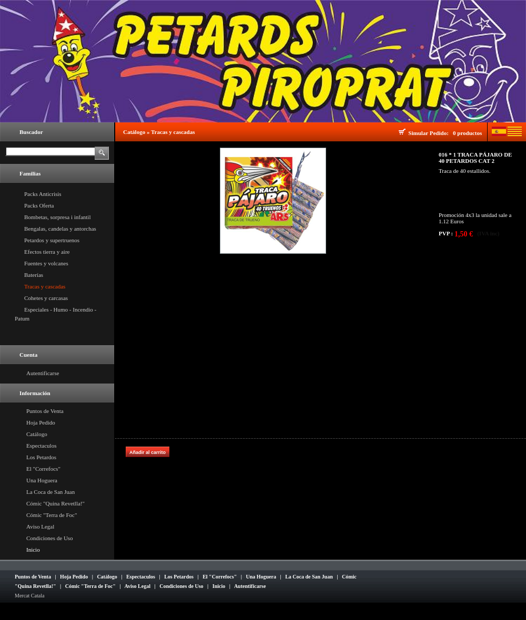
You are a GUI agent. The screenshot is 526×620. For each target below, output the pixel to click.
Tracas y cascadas (44, 286)
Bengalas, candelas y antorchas (60, 228)
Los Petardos (41, 457)
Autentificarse (42, 373)
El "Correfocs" (43, 469)
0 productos (467, 133)
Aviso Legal (40, 526)
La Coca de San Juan (50, 492)
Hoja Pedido (40, 422)
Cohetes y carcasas (46, 298)
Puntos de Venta (45, 411)
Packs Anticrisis (43, 194)
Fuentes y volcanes (46, 263)
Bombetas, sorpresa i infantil (57, 217)
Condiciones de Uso (49, 538)
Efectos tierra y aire (46, 252)
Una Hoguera (41, 480)
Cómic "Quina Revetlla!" (55, 503)
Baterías (33, 275)
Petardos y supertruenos (51, 240)
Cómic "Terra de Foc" (51, 515)
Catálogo (36, 434)
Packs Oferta (39, 205)
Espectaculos (41, 445)
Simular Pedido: (429, 133)
